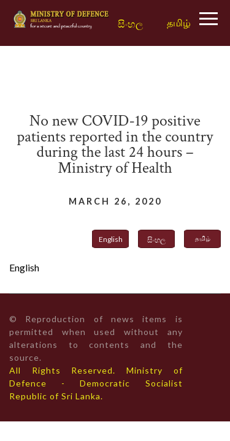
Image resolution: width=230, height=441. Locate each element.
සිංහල (130, 24)
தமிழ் (179, 22)
